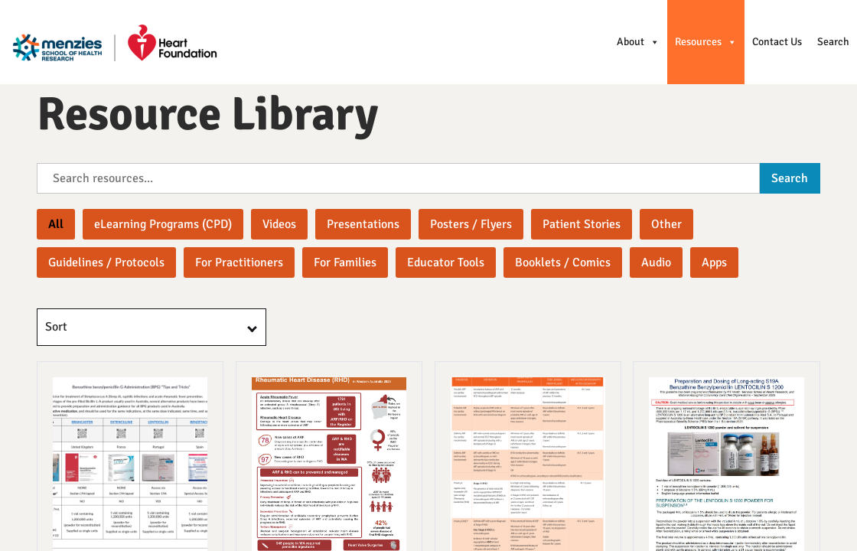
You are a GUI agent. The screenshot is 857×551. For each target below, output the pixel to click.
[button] (163, 224)
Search (833, 41)
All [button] (56, 224)
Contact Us (777, 41)
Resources (706, 42)
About (638, 42)
